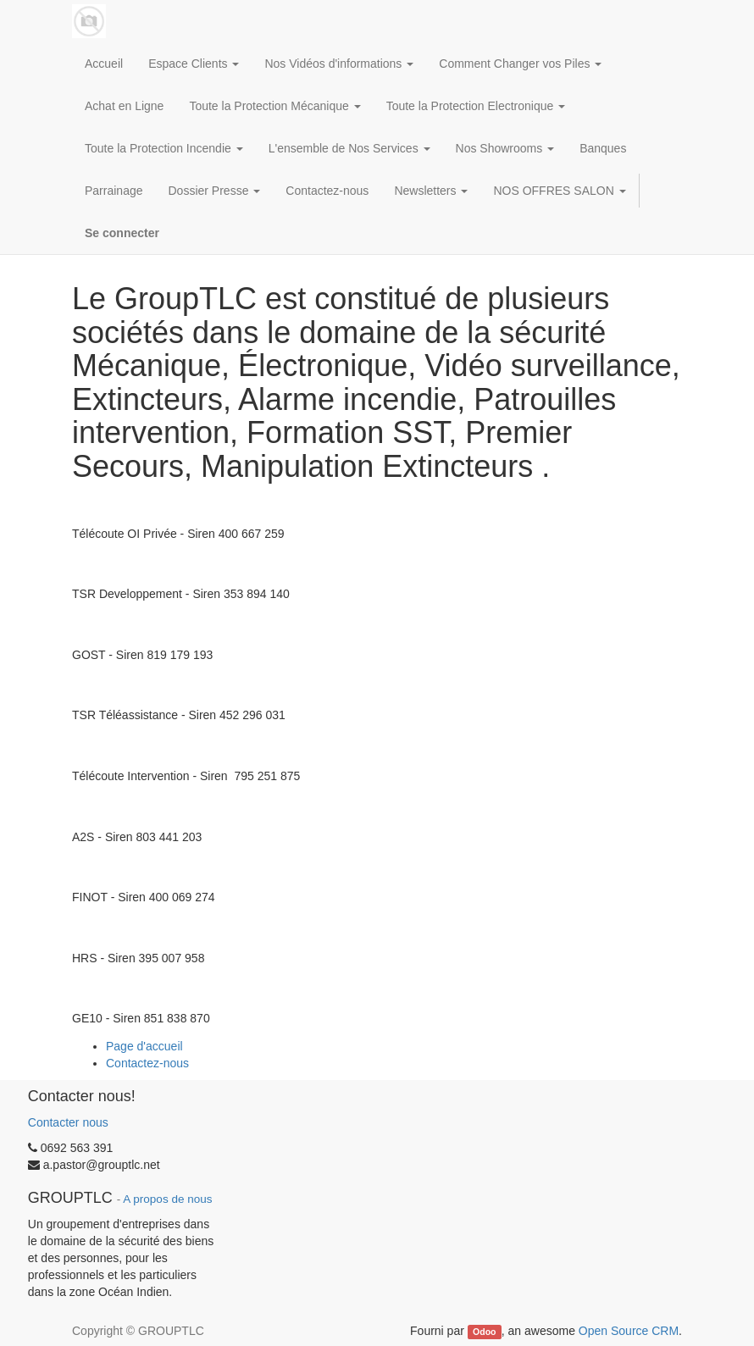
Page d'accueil (144, 1046)
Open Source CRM (629, 1331)
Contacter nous (68, 1122)
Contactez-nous (147, 1063)
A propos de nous (167, 1199)
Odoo (484, 1332)
